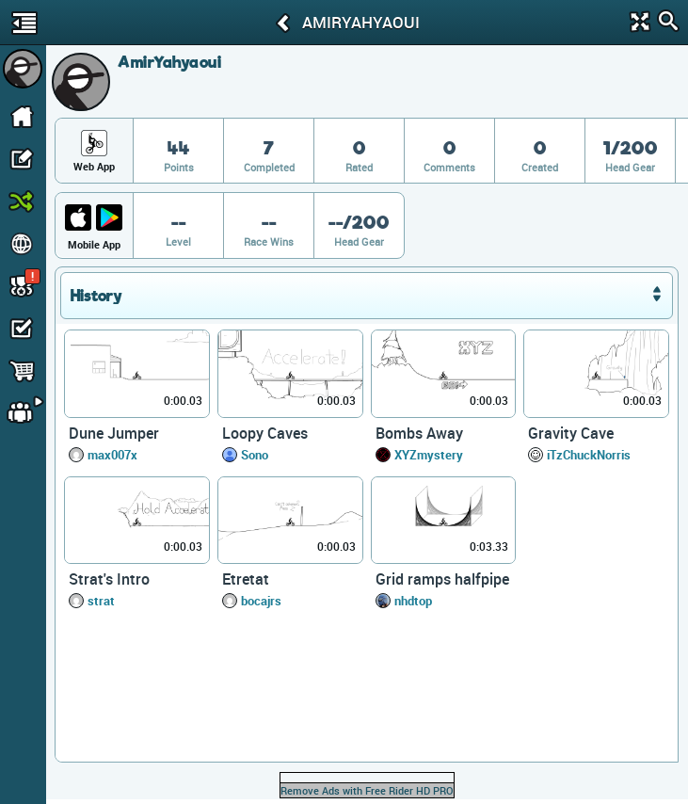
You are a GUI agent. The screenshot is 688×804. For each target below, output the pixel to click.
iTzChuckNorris (589, 454)
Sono (254, 454)
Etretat (245, 579)
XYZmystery (428, 454)
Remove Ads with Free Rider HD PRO (367, 790)
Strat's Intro (109, 579)
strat (101, 600)
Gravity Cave (571, 433)
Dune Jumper (114, 433)
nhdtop (413, 600)
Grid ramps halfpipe (442, 579)
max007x (112, 454)
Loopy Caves (265, 433)
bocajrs (261, 600)
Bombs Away (419, 433)
